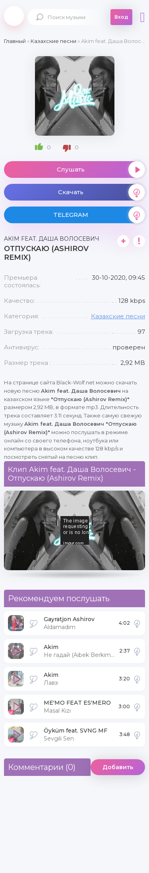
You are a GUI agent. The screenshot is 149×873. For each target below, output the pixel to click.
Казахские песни (118, 316)
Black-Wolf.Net (14, 16)
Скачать (101, 192)
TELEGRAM (99, 215)
